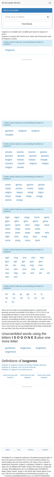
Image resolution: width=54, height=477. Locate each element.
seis (47, 232)
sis (48, 273)
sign (7, 236)
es (14, 294)
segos (19, 192)
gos (41, 261)
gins (26, 221)
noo (41, 265)
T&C (18, 450)
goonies (9, 130)
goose (41, 184)
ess (42, 257)
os (43, 298)
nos (7, 269)
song (17, 240)
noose (19, 188)
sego (27, 232)
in (35, 294)
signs (41, 192)
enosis (8, 152)
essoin (32, 152)
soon (37, 240)
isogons (35, 130)
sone (7, 240)
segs (37, 232)
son (7, 276)
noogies (9, 134)
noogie (43, 159)
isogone (22, 130)
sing (25, 236)
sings (29, 196)
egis (7, 217)
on (35, 298)
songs (19, 200)
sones (8, 200)
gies (16, 221)
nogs (17, 228)
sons (27, 240)
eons (37, 217)
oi (28, 298)
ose (7, 273)
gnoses (9, 155)
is (41, 294)
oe (21, 298)
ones (37, 228)
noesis (20, 159)
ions (27, 225)
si (6, 301)
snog (44, 236)
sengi (30, 192)
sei (24, 273)
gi (21, 294)
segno (8, 192)
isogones (10, 50)
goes (35, 221)
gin (23, 261)
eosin (8, 184)
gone (45, 221)
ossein (21, 163)
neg (23, 265)
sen (32, 273)
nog (32, 265)
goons (30, 184)
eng (16, 257)
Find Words (27, 24)
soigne (8, 167)
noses (30, 188)
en (6, 294)
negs (37, 225)
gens (46, 217)
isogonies (41, 348)
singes (45, 163)
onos (7, 232)
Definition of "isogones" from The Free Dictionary (19, 367)
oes (16, 269)
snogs (39, 196)
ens (25, 257)
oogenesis (10, 351)
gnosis (21, 155)
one (24, 269)
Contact (45, 450)
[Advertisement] (27, 89)
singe (18, 196)
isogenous (25, 348)
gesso (19, 184)
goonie (32, 155)
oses (17, 232)
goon (8, 225)
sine (16, 236)
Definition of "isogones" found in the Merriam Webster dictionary (24, 365)
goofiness (10, 348)
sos (16, 276)
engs (26, 217)
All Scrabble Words (11, 3)
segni (41, 188)
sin (40, 273)
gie (15, 261)
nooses (9, 163)
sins (35, 236)
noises (32, 159)
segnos (33, 163)
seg (16, 273)
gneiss (43, 152)
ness (46, 225)
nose (27, 228)
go (28, 294)
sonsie (20, 167)
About (8, 450)
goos (17, 225)
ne (6, 298)
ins (6, 265)
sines (8, 196)
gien (7, 221)
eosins (20, 152)
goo (32, 261)
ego (7, 257)
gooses (45, 155)
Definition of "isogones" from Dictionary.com (17, 369)
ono (33, 269)
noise (8, 188)
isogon (8, 159)
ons (42, 269)
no (14, 298)
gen (7, 261)
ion (14, 265)
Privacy (30, 450)
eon (33, 257)
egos (17, 217)
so (13, 301)
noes (7, 228)
